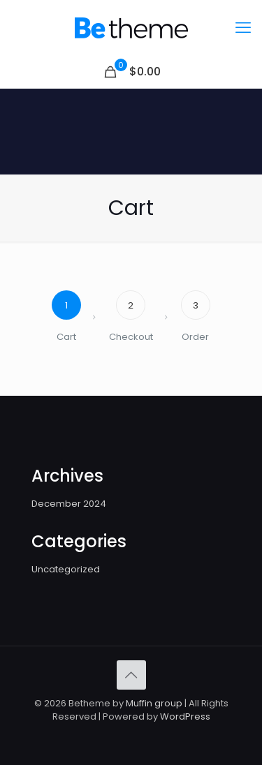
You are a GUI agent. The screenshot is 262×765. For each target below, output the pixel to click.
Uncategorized (65, 569)
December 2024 (68, 503)
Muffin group (154, 703)
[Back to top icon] (131, 675)
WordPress (185, 716)
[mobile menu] (243, 28)
